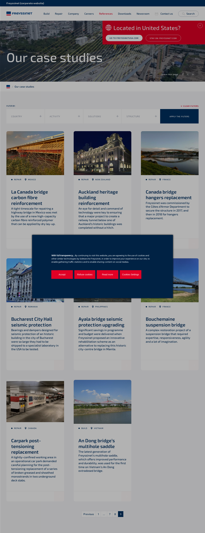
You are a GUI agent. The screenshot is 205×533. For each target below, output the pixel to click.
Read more (106, 274)
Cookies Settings (129, 274)
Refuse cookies (84, 274)
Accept (61, 274)
